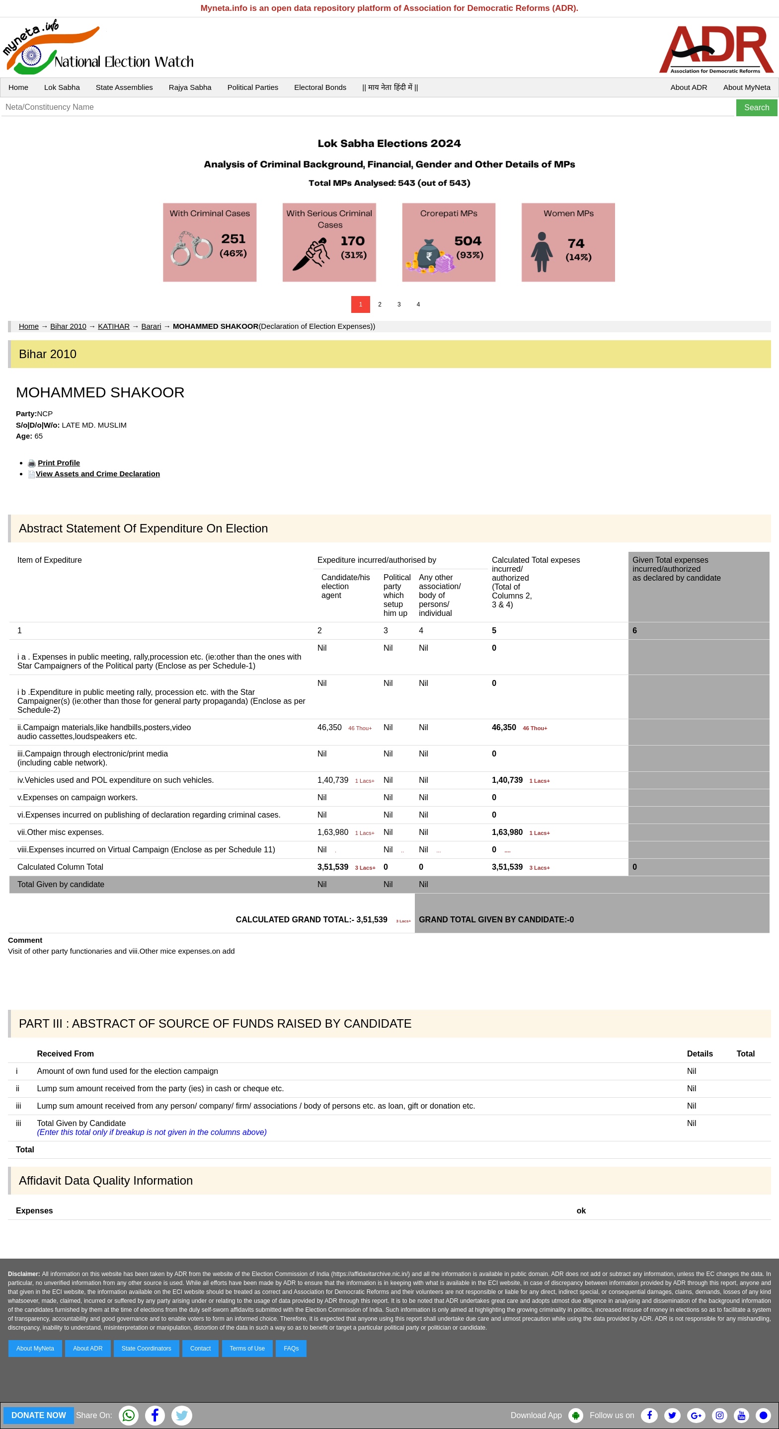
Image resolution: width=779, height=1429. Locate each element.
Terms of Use (247, 1348)
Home (18, 87)
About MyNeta (747, 87)
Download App (536, 1415)
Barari (151, 326)
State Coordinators (146, 1348)
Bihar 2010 (68, 326)
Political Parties (253, 87)
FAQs (291, 1348)
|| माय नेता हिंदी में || (390, 87)
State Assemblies (124, 87)
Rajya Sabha (190, 87)
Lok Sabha (62, 87)
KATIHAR (114, 326)
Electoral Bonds (320, 87)
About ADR (689, 87)
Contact (200, 1348)
